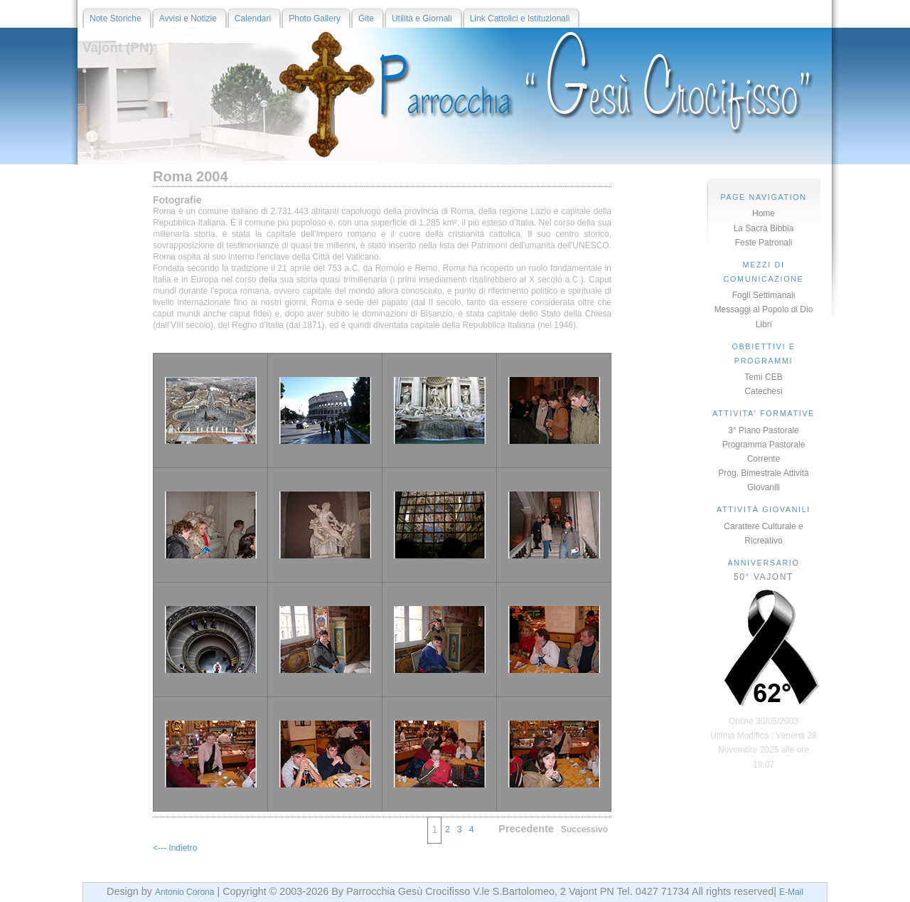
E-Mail (791, 892)
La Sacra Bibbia (764, 228)
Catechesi (763, 391)
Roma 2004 (190, 176)
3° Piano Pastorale (763, 430)
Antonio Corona (184, 892)
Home (763, 213)
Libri (764, 324)
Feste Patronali (764, 243)
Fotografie (177, 200)
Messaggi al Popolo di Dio (763, 309)
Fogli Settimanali (764, 295)
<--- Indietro (175, 848)
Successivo (584, 829)
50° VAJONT (763, 577)
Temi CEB (763, 377)
